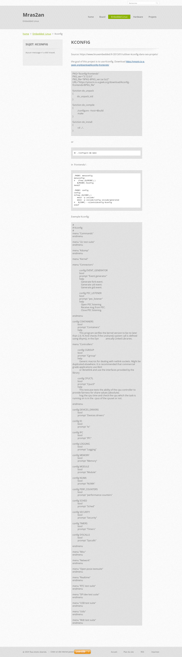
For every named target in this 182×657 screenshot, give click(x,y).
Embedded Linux (119, 16)
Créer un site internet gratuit (62, 652)
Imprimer (155, 652)
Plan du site (129, 652)
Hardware (138, 16)
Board (102, 16)
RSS (142, 652)
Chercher (156, 3)
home (91, 16)
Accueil (114, 652)
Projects (152, 16)
